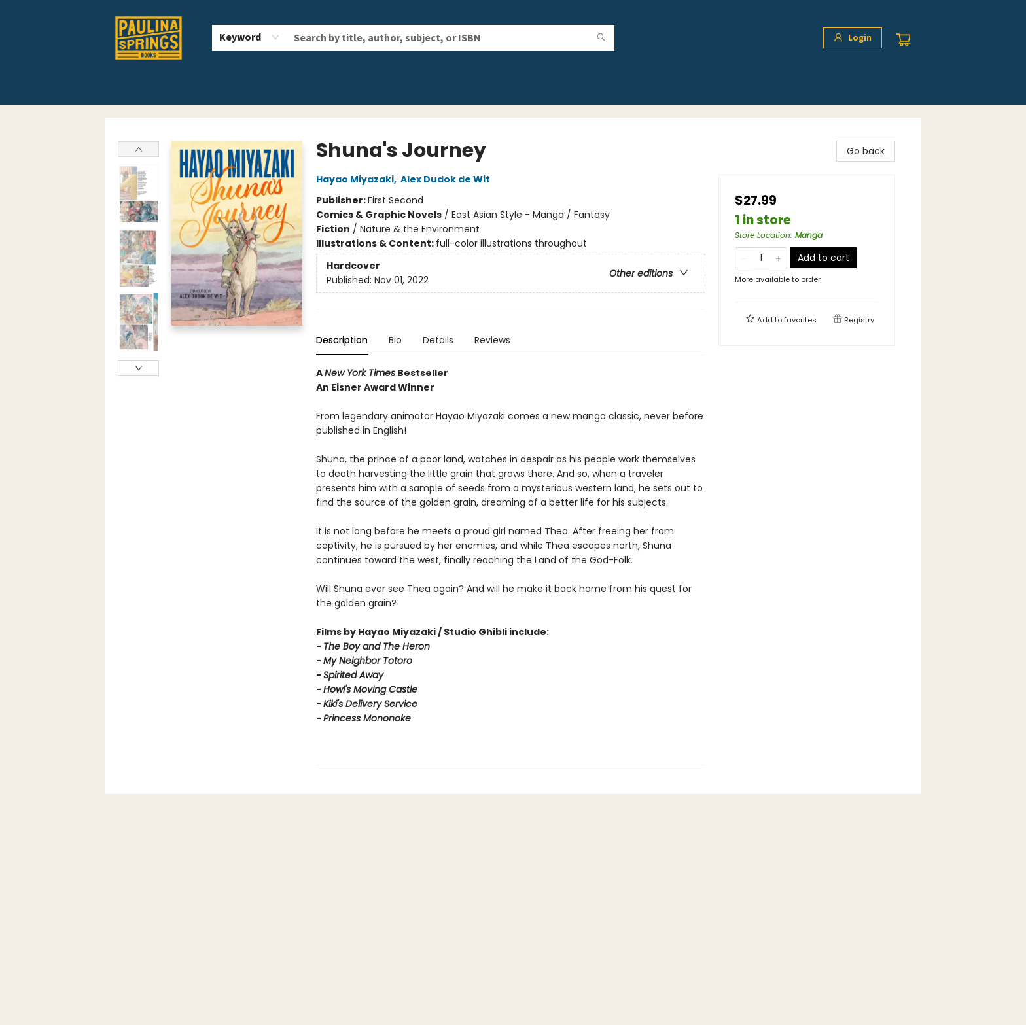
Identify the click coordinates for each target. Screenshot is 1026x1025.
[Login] (852, 37)
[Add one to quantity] (778, 258)
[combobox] (249, 37)
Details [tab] (438, 340)
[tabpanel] (510, 565)
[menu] (513, 90)
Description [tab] (342, 340)
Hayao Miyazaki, (358, 179)
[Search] (601, 38)
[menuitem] (139, 90)
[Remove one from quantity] (743, 258)
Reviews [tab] (492, 340)
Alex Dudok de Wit (447, 179)
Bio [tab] (395, 340)
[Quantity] (761, 257)
